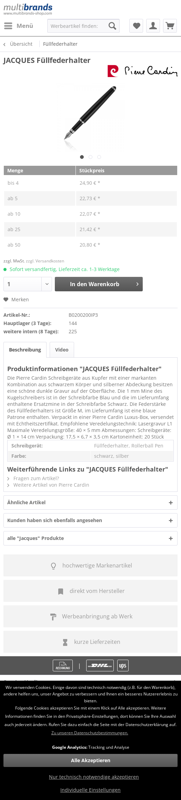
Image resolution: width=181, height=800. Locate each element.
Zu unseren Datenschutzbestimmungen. (89, 733)
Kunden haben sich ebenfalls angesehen (54, 520)
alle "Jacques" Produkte (35, 538)
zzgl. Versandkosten (45, 261)
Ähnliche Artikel (26, 502)
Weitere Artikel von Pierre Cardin (48, 485)
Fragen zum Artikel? (33, 478)
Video (62, 349)
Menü (18, 25)
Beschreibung (25, 349)
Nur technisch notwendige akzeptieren (94, 777)
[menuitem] (18, 26)
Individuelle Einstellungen (90, 790)
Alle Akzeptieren (90, 760)
